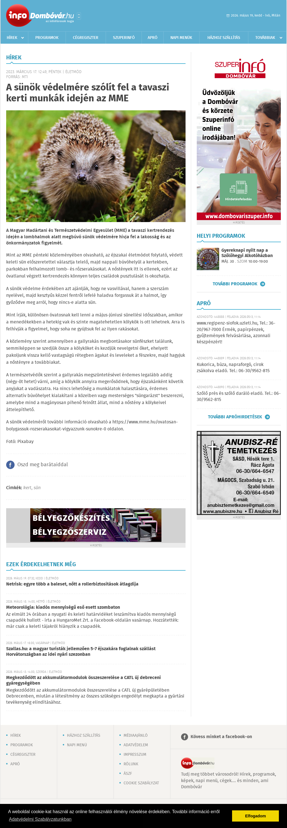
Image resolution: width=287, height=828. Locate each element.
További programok (235, 283)
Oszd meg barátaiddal (42, 465)
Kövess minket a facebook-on (221, 736)
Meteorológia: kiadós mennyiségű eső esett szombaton (63, 607)
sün (37, 487)
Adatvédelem (136, 745)
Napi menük (181, 38)
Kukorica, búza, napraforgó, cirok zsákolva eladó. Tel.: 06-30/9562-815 (233, 367)
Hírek (12, 38)
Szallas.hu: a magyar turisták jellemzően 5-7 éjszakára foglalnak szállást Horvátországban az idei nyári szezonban (81, 651)
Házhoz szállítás (223, 38)
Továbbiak (265, 38)
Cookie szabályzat (141, 783)
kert (27, 487)
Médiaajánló (136, 736)
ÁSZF (128, 774)
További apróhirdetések (235, 416)
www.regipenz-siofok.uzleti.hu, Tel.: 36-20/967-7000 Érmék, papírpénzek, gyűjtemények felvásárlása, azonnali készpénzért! (236, 333)
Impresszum (135, 755)
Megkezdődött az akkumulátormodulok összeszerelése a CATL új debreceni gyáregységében (83, 680)
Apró (153, 38)
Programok (47, 38)
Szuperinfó (124, 38)
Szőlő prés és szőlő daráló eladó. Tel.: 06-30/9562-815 (239, 396)
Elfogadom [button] (255, 816)
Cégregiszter (85, 38)
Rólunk (131, 764)
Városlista (79, 16)
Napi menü (77, 745)
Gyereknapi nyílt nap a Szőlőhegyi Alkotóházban (247, 253)
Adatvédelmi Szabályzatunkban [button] (40, 819)
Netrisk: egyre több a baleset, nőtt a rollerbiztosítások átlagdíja (72, 584)
